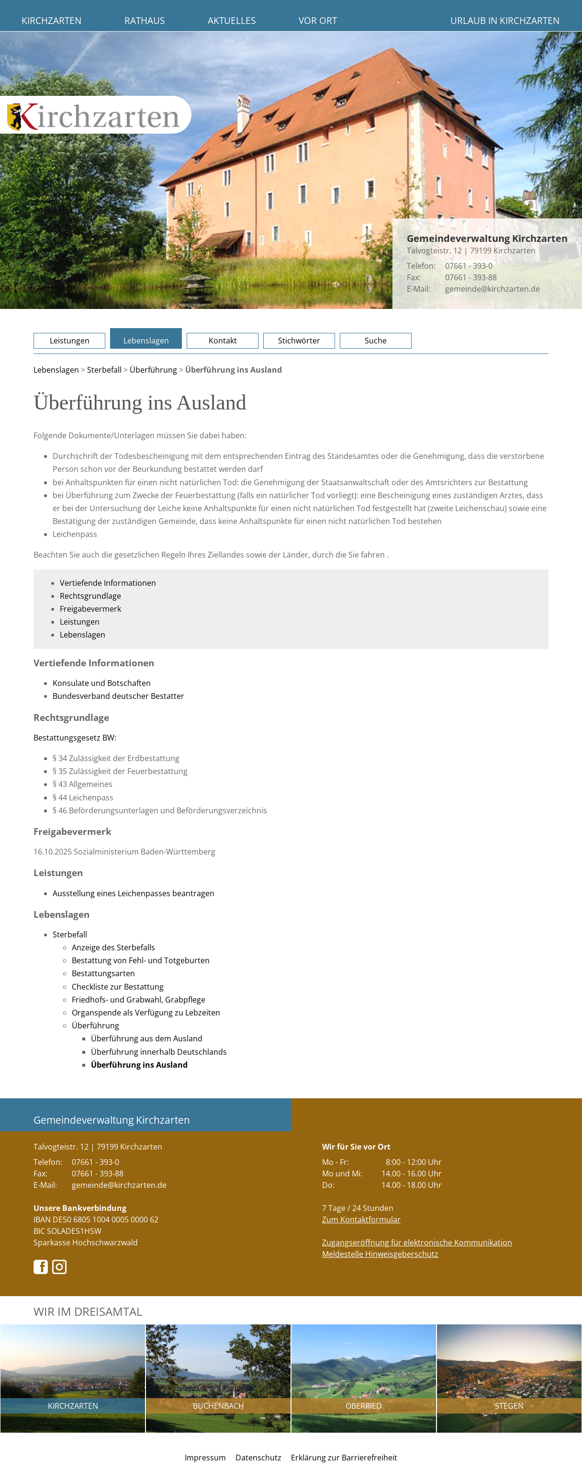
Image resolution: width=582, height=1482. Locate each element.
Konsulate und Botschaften (102, 683)
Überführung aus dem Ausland (146, 1038)
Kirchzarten (51, 20)
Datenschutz (258, 1457)
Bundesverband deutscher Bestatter (118, 696)
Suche (376, 340)
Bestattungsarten (103, 973)
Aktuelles (232, 20)
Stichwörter (299, 340)
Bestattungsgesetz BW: (75, 737)
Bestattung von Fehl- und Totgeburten (141, 960)
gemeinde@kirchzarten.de (492, 289)
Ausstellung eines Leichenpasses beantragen (133, 893)
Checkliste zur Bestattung (118, 986)
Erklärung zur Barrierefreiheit (344, 1457)
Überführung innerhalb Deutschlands (159, 1052)
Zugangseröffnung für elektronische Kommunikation (417, 1242)
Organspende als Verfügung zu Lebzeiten (146, 1012)
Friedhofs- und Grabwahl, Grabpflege (138, 999)
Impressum (205, 1457)
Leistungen (70, 340)
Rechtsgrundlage (90, 596)
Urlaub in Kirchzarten (505, 20)
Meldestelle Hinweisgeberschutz (380, 1254)
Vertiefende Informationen (108, 583)
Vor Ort (318, 20)
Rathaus (144, 20)
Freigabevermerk (90, 609)
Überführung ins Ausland (139, 1065)
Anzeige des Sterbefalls (113, 947)
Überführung (153, 370)
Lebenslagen (146, 340)
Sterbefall (104, 370)
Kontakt (223, 340)
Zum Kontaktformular (361, 1219)
